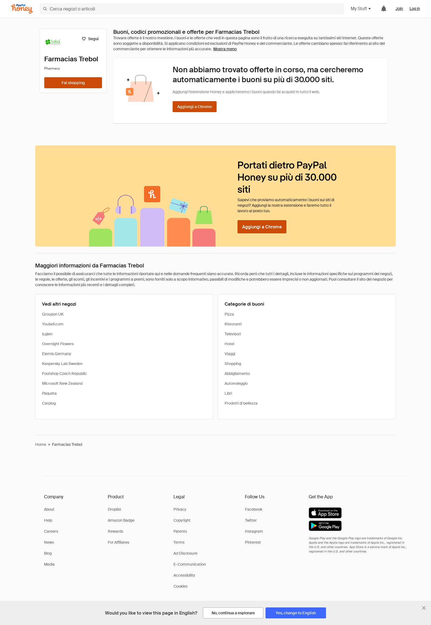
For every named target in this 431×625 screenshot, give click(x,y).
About (49, 509)
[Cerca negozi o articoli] (192, 8)
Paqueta (49, 393)
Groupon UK (52, 314)
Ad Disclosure (185, 553)
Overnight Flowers (58, 343)
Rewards (115, 531)
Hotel (229, 343)
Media (49, 564)
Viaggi (230, 353)
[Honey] (22, 9)
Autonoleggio (236, 383)
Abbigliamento (237, 373)
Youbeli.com (52, 324)
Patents (180, 531)
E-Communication (189, 564)
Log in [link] (415, 8)
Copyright (181, 520)
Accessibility (184, 575)
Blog (48, 553)
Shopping (233, 363)
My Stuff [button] (361, 9)
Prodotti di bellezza (241, 403)
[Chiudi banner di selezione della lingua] (424, 608)
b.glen (47, 333)
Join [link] (399, 8)
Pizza (229, 314)
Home (40, 444)
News (49, 542)
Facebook (253, 509)
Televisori (233, 333)
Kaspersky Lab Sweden (62, 363)
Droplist (114, 509)
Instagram (254, 531)
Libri (228, 393)
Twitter (251, 520)
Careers (51, 531)
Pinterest (253, 542)
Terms (178, 542)
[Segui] (90, 38)
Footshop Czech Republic (64, 373)
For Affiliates (118, 542)
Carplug (49, 403)
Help (48, 520)
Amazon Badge (121, 520)
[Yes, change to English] (296, 612)
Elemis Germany (56, 353)
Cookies (180, 586)
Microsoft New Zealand (62, 383)
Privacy (179, 509)
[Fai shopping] (73, 82)
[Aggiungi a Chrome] (195, 106)
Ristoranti (233, 324)
